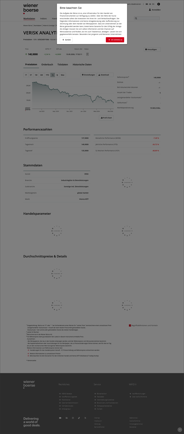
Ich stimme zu (115, 40)
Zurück (66, 40)
